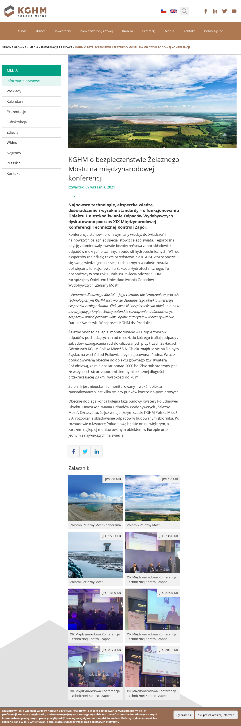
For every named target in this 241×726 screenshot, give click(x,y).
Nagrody (14, 152)
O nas (22, 31)
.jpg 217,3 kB (111, 650)
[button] (184, 11)
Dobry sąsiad (213, 31)
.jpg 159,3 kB (111, 536)
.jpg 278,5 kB (168, 593)
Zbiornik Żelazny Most (152, 502)
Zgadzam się (184, 715)
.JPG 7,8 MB (112, 479)
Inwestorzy (63, 31)
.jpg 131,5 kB (111, 593)
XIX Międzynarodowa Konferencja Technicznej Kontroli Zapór (152, 559)
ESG (71, 196)
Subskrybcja (17, 122)
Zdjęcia (12, 132)
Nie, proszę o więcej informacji (216, 715)
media (12, 70)
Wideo (12, 142)
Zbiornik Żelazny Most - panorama (95, 502)
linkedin (215, 11)
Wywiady (14, 91)
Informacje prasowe (56, 47)
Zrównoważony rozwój (96, 31)
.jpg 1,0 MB (169, 479)
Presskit (13, 163)
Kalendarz (15, 101)
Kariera (127, 31)
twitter (224, 11)
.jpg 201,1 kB (168, 650)
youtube (234, 11)
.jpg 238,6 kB (168, 536)
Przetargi (149, 31)
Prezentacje (16, 111)
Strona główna (14, 47)
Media (169, 31)
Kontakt (189, 31)
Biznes (41, 31)
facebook (205, 11)
